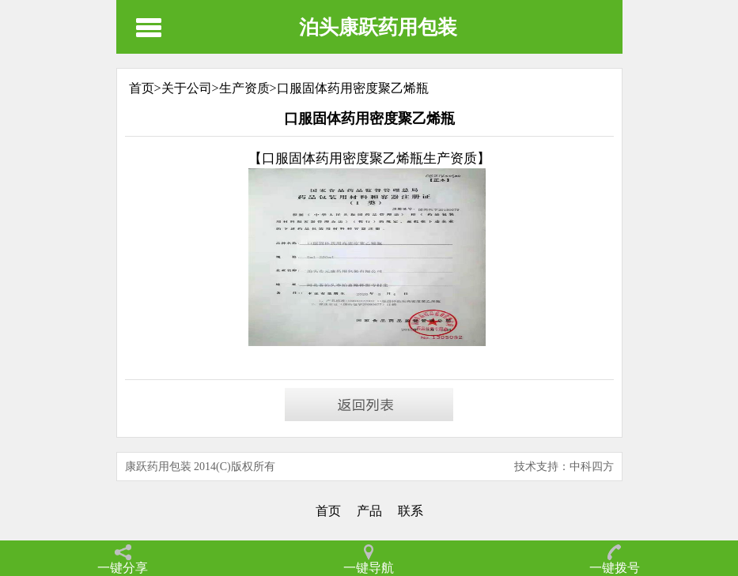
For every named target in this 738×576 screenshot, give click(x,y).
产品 (369, 511)
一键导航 (368, 567)
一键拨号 (614, 567)
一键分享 (122, 567)
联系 (410, 511)
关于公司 (186, 88)
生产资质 (244, 88)
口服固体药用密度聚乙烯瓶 (353, 88)
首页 (328, 511)
